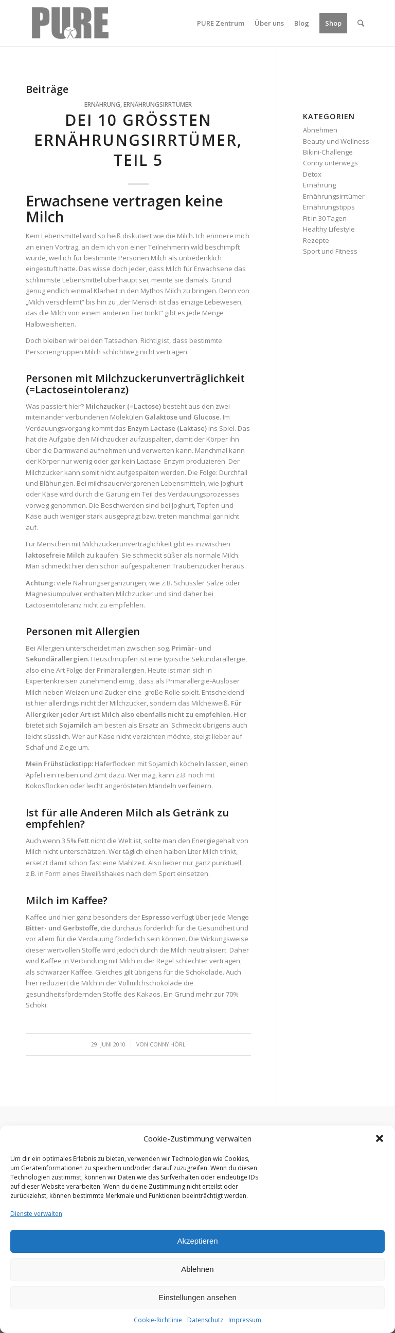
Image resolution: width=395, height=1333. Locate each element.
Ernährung (102, 104)
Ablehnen (197, 1269)
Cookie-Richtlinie (158, 1320)
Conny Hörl (168, 1044)
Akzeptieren (197, 1240)
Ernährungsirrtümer (157, 104)
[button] (379, 1138)
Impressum (244, 1320)
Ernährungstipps (329, 207)
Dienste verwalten (36, 1213)
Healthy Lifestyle (329, 229)
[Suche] (360, 23)
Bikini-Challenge (328, 152)
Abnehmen (320, 130)
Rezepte (316, 240)
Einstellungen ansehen (197, 1297)
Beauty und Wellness (336, 141)
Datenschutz (205, 1320)
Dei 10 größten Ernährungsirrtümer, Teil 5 (138, 139)
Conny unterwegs (330, 162)
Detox (312, 174)
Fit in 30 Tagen (325, 218)
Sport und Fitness (330, 251)
